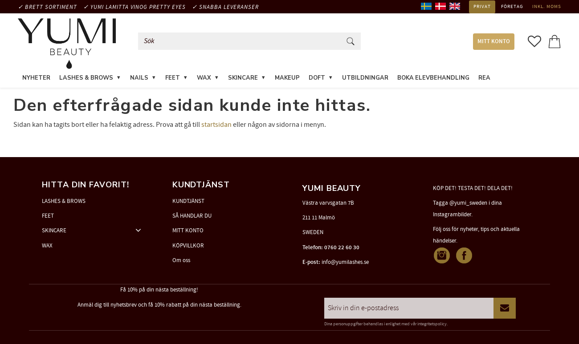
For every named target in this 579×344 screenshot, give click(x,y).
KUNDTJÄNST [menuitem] (188, 201)
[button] (534, 41)
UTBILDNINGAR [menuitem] (365, 78)
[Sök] (351, 41)
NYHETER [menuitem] (36, 78)
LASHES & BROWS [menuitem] (86, 78)
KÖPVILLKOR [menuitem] (188, 245)
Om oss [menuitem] (181, 260)
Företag (512, 7)
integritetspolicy (432, 324)
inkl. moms (546, 7)
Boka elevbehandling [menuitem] (433, 78)
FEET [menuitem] (172, 78)
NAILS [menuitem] (139, 78)
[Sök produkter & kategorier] (241, 41)
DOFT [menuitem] (317, 78)
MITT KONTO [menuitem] (493, 41)
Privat (482, 7)
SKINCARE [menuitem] (243, 78)
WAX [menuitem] (204, 78)
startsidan (216, 124)
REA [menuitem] (484, 78)
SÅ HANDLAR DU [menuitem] (192, 215)
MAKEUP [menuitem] (287, 78)
